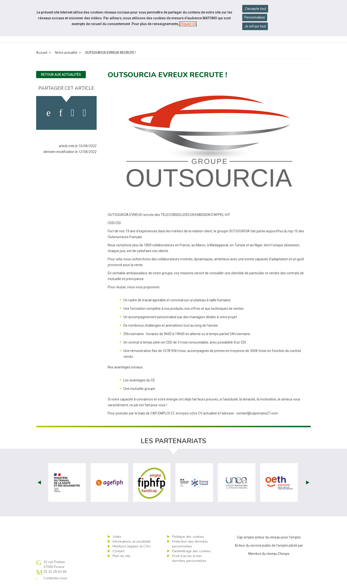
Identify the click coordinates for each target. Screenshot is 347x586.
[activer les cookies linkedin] (61, 113)
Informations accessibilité (132, 541)
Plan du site (121, 556)
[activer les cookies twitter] (72, 113)
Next (307, 482)
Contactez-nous (55, 578)
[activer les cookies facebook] (48, 113)
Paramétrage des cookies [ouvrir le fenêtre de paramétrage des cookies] (191, 551)
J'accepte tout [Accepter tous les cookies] (255, 9)
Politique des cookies (188, 536)
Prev (39, 482)
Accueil (41, 53)
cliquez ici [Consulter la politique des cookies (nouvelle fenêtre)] (188, 24)
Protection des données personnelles (190, 544)
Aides (117, 536)
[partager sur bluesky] (84, 113)
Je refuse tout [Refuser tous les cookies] (255, 26)
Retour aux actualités (61, 74)
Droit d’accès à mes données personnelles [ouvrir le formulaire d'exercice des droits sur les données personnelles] (189, 558)
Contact (118, 551)
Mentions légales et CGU (132, 546)
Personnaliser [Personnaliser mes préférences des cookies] (254, 17)
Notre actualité (66, 53)
